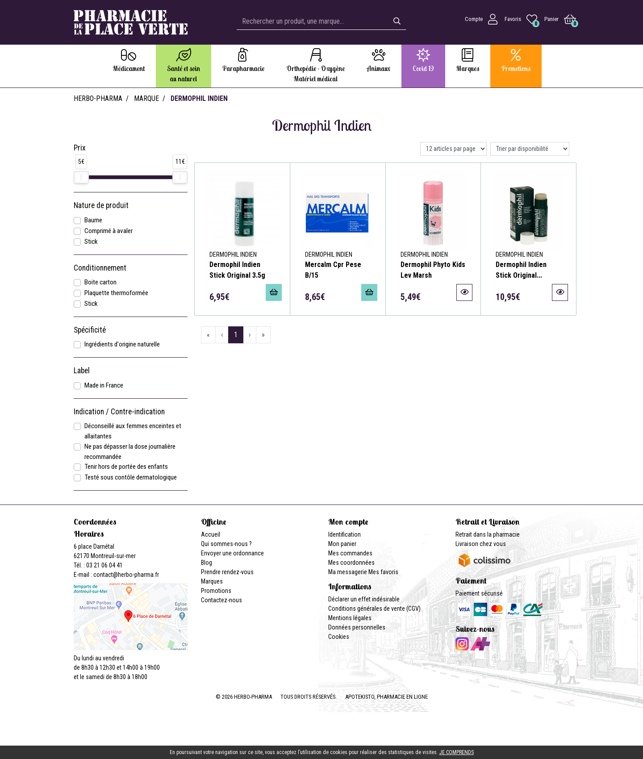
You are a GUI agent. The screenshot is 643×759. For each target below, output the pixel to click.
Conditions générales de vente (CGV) (374, 608)
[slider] (81, 177)
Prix (80, 147)
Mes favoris (383, 572)
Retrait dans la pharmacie (487, 534)
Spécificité (90, 329)
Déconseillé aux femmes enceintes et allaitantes (132, 431)
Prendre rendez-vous (227, 572)
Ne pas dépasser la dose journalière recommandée (129, 451)
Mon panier (342, 543)
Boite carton (100, 282)
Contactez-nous (221, 600)
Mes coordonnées (351, 562)
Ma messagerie (347, 572)
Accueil (210, 534)
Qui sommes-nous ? (226, 543)
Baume (93, 220)
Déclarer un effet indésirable (364, 599)
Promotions (216, 590)
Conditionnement (100, 267)
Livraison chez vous (480, 543)
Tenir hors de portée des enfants (126, 467)
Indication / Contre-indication (119, 411)
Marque (146, 98)
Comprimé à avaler (108, 231)
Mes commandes (350, 553)
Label (82, 370)
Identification (344, 534)
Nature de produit (101, 205)
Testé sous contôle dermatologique (130, 477)
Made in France (103, 385)
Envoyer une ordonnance (232, 553)
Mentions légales (350, 617)
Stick (91, 242)
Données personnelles (356, 627)
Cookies (338, 636)
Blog (206, 562)
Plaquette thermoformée (116, 293)
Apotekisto (386, 696)
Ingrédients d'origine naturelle (122, 344)
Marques (212, 581)
